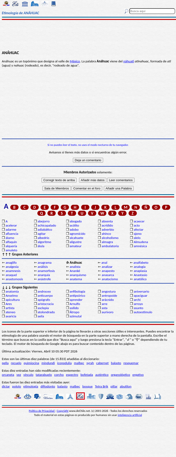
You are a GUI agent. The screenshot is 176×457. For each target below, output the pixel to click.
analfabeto (140, 262)
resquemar (131, 363)
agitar (42, 234)
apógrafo (44, 300)
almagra (107, 242)
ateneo (10, 312)
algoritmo (44, 242)
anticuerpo (45, 296)
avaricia (11, 316)
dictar (6, 386)
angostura (109, 291)
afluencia (12, 234)
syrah (90, 363)
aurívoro (107, 312)
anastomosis (14, 279)
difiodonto (48, 386)
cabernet (102, 363)
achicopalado (47, 225)
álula (41, 246)
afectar (138, 229)
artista (10, 308)
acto (137, 225)
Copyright (63, 411)
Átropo (74, 312)
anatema (76, 279)
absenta (107, 221)
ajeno (138, 234)
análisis (43, 267)
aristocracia (46, 304)
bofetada (86, 375)
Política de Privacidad (42, 411)
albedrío (43, 238)
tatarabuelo (44, 375)
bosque (87, 386)
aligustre (76, 242)
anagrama (45, 262)
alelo (137, 238)
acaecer (139, 221)
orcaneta (8, 375)
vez (18, 375)
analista (75, 267)
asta (104, 308)
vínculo (28, 375)
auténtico (102, 375)
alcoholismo (110, 238)
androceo (44, 291)
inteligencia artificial (130, 415)
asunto (138, 308)
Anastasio (140, 275)
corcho (59, 375)
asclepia (43, 308)
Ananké (75, 271)
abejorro (44, 221)
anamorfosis (46, 271)
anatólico (140, 279)
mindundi (48, 363)
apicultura (12, 300)
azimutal (76, 316)
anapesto (108, 271)
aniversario (141, 291)
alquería (11, 246)
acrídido (107, 225)
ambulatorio (110, 246)
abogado (76, 221)
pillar (114, 386)
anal (104, 262)
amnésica (140, 246)
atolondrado (46, 312)
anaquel (11, 275)
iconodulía (64, 363)
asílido (74, 308)
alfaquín (11, 242)
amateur (76, 246)
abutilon (126, 386)
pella (5, 363)
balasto (116, 363)
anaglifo (11, 262)
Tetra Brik (101, 386)
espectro (72, 375)
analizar (107, 267)
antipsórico (77, 296)
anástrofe (44, 279)
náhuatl (128, 61)
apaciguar (140, 296)
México (75, 61)
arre (104, 304)
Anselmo (12, 296)
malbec (79, 363)
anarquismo (78, 275)
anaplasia (140, 271)
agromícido (77, 234)
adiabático (45, 229)
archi (137, 300)
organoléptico (120, 375)
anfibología (77, 291)
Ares (9, 304)
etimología (30, 386)
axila (41, 316)
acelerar (11, 225)
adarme (11, 229)
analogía (140, 267)
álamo (10, 238)
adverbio (108, 229)
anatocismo (110, 279)
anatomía (12, 291)
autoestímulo (143, 312)
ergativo (138, 375)
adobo (74, 229)
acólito (74, 225)
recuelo (16, 363)
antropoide (109, 296)
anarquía (44, 275)
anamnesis (13, 271)
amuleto (11, 250)
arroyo (138, 304)
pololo (16, 386)
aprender (76, 300)
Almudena (141, 242)
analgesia (12, 267)
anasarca (108, 275)
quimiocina (31, 363)
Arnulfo (75, 304)
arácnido (108, 300)
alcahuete (76, 238)
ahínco (106, 234)
